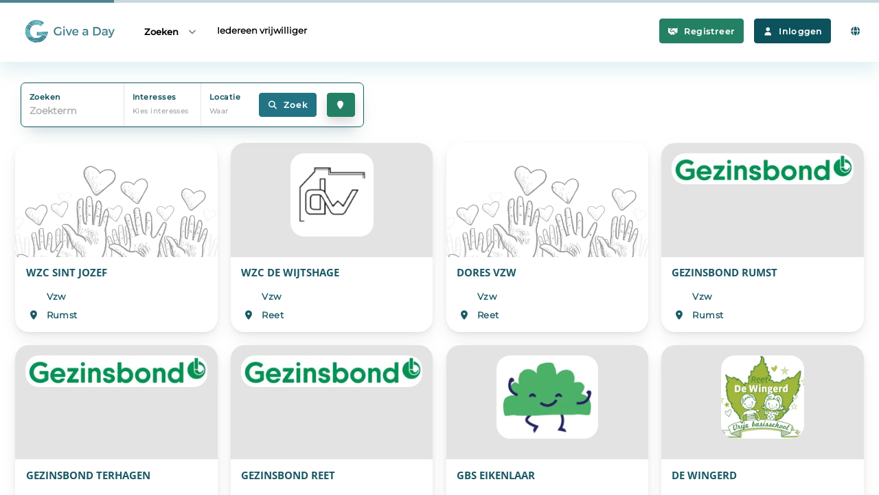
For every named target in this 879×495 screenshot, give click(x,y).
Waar (219, 111)
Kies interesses (161, 111)
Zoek (287, 105)
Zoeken (171, 31)
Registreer (701, 31)
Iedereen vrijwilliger (262, 30)
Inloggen (792, 31)
